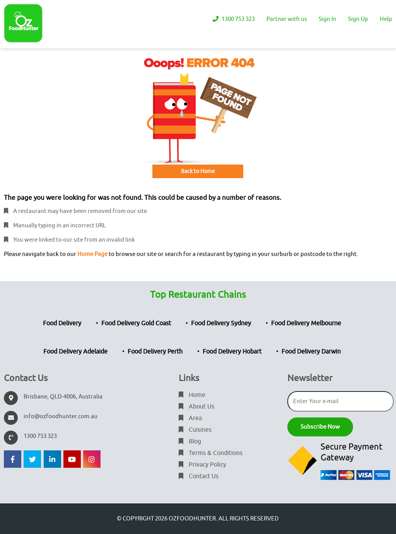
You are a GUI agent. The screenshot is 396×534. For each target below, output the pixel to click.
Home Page (92, 254)
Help (386, 19)
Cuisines (195, 430)
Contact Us (198, 476)
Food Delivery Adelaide (75, 351)
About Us (196, 406)
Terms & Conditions (210, 453)
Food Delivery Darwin (311, 351)
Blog (190, 441)
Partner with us (286, 19)
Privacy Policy (202, 465)
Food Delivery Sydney (221, 323)
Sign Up (358, 19)
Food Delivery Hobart (232, 351)
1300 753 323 (234, 19)
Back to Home (198, 171)
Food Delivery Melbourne (306, 323)
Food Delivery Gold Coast (136, 323)
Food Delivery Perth (155, 351)
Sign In (327, 19)
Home (192, 395)
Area (190, 418)
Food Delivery (62, 323)
